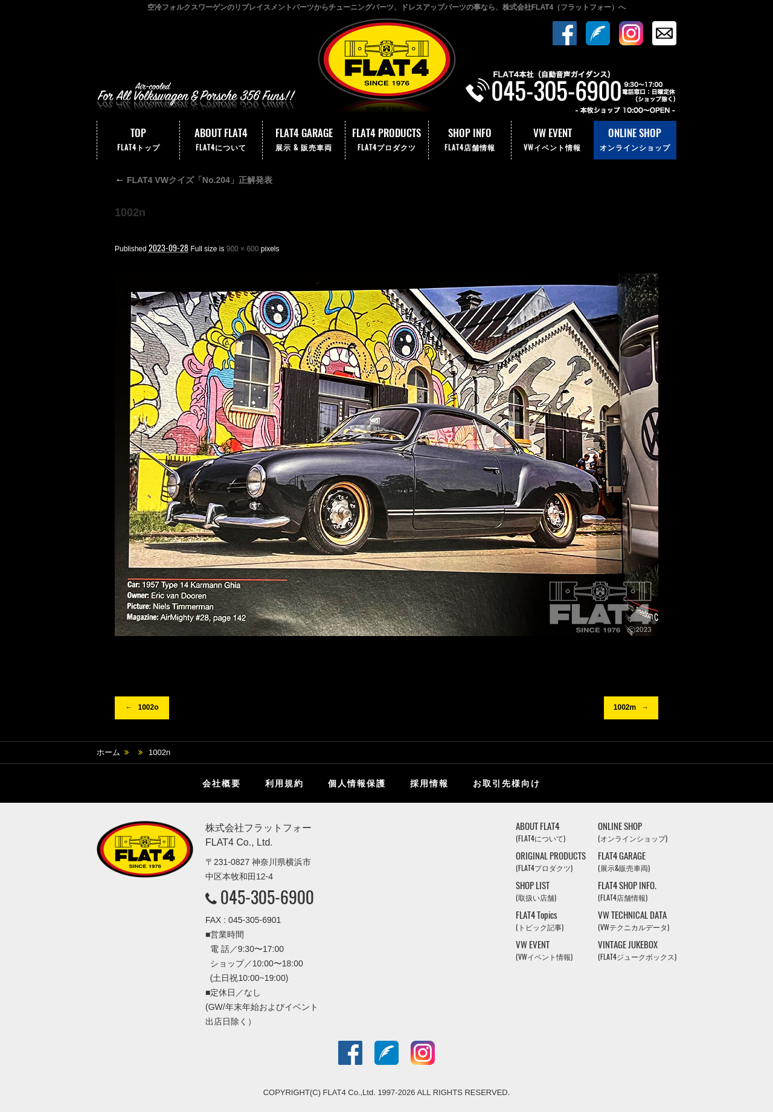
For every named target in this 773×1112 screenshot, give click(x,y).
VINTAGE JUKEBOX (637, 950)
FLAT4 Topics (539, 921)
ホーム (108, 752)
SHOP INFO (470, 140)
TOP (138, 140)
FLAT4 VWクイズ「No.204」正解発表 (193, 180)
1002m (625, 707)
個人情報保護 (357, 783)
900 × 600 (242, 249)
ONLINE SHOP (635, 140)
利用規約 (284, 783)
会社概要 (221, 783)
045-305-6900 (267, 896)
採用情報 (429, 783)
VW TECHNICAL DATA (633, 921)
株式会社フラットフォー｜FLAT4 (386, 68)
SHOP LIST (536, 891)
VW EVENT (553, 140)
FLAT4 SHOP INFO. (627, 891)
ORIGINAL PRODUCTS (551, 861)
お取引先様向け (506, 783)
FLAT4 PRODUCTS (386, 140)
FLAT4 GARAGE (304, 140)
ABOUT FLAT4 (221, 140)
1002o (148, 707)
